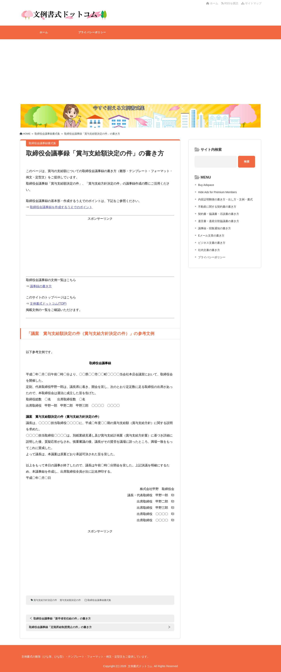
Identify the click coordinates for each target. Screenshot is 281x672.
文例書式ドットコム (140, 666)
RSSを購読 (230, 3)
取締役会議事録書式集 (99, 600)
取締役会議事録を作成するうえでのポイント (61, 207)
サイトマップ (251, 3)
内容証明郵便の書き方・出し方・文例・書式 (225, 199)
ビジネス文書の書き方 (211, 242)
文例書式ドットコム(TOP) (48, 303)
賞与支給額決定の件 (70, 600)
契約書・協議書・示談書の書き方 (218, 213)
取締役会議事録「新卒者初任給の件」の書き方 (62, 618)
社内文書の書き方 (209, 250)
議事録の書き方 (41, 286)
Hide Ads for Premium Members (217, 192)
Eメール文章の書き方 (211, 235)
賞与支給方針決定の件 (45, 600)
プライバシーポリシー (92, 32)
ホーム (212, 3)
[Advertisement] (140, 68)
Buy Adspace (206, 185)
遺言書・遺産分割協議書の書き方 (218, 221)
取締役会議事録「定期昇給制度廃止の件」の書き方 (60, 627)
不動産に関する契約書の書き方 (217, 206)
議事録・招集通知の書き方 (214, 228)
